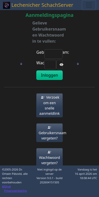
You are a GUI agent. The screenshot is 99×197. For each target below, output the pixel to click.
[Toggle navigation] (89, 5)
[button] (49, 105)
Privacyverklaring (15, 190)
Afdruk (6, 186)
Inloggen (49, 75)
